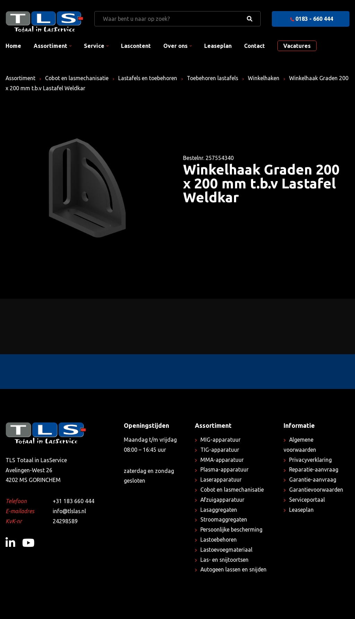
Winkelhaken (269, 78)
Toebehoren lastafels (217, 78)
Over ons (175, 46)
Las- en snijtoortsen (225, 560)
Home (13, 46)
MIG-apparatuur (220, 439)
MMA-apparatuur (222, 460)
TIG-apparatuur (220, 450)
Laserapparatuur (221, 479)
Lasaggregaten (218, 510)
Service (94, 46)
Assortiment (50, 46)
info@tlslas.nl (70, 511)
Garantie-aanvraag (312, 479)
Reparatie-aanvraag (314, 469)
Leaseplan (218, 46)
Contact (254, 46)
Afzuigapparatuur (222, 500)
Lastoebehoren (219, 539)
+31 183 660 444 (73, 501)
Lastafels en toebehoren (151, 78)
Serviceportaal (307, 500)
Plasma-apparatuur (224, 469)
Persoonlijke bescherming (232, 529)
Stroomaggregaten (224, 519)
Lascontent (136, 46)
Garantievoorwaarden (316, 489)
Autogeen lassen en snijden (234, 569)
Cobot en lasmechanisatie (78, 78)
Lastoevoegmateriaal (226, 549)
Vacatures (297, 46)
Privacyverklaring (310, 460)
